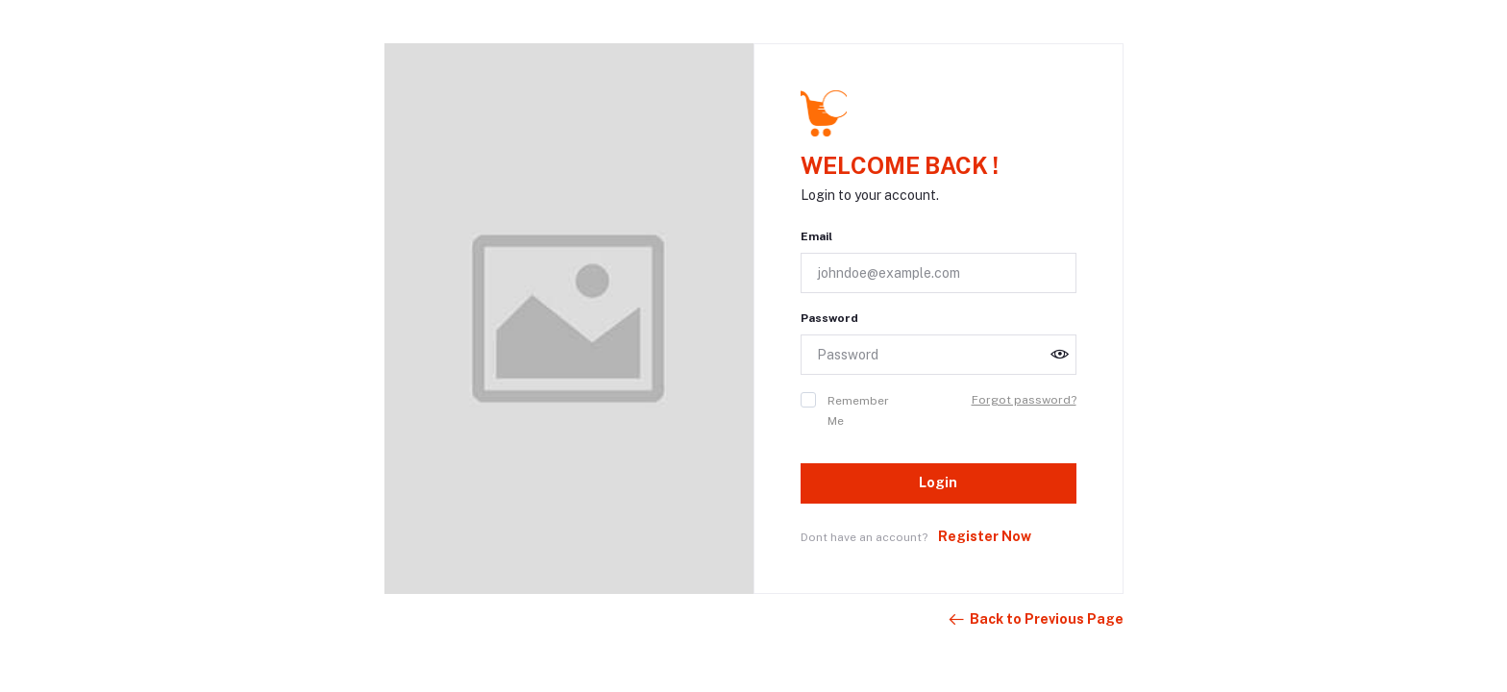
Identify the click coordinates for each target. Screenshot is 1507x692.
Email (816, 236)
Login (938, 482)
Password (829, 318)
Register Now (984, 536)
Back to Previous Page (1035, 620)
